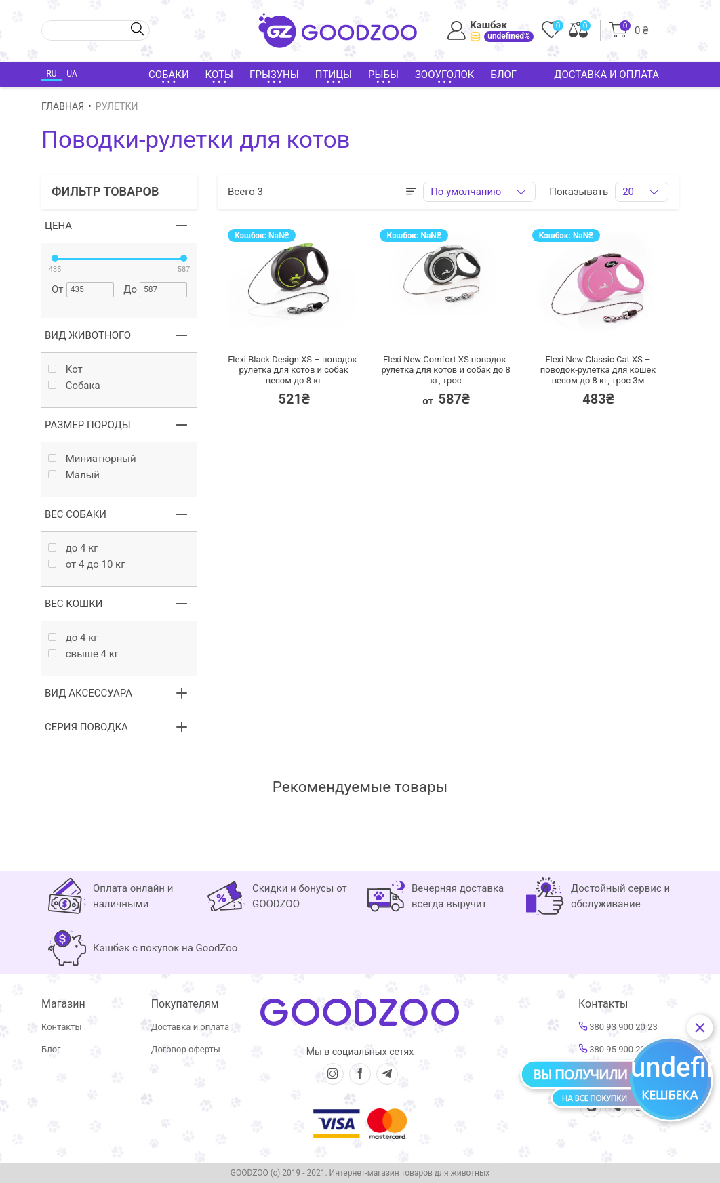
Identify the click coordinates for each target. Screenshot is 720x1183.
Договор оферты (185, 1049)
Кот (65, 370)
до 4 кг (73, 548)
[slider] (55, 258)
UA (71, 74)
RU (51, 74)
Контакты (61, 1027)
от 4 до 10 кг (86, 565)
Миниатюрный (92, 459)
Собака (74, 386)
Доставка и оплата (606, 74)
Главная (62, 106)
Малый (74, 475)
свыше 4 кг (83, 654)
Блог (503, 74)
